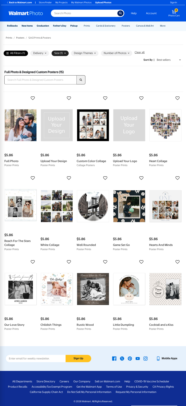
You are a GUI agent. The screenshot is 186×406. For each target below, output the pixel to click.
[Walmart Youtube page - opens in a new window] (138, 358)
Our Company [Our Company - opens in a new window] (81, 381)
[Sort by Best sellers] (168, 60)
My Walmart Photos (81, 2)
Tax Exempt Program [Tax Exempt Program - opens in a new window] (59, 386)
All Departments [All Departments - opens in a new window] (22, 381)
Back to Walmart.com (19, 2)
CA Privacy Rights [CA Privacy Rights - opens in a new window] (163, 386)
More (162, 25)
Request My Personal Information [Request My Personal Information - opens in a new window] (136, 392)
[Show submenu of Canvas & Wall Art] (155, 26)
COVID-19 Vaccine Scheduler (151, 381)
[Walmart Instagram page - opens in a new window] (145, 358)
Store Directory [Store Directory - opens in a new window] (46, 381)
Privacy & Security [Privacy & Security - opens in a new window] (137, 386)
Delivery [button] (39, 53)
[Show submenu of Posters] (131, 26)
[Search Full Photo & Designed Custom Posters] (40, 79)
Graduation (43, 25)
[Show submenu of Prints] (91, 26)
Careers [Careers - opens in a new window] (64, 381)
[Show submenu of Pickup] (79, 26)
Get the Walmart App (89, 386)
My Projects (61, 2)
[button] (20, 98)
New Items (27, 25)
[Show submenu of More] (167, 26)
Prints (87, 25)
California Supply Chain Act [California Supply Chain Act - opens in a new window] (46, 392)
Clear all (140, 52)
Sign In (173, 2)
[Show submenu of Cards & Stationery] (117, 26)
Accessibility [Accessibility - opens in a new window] (39, 386)
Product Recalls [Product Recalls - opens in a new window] (17, 386)
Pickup (74, 25)
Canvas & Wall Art (145, 25)
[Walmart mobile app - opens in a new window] (166, 358)
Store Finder (45, 2)
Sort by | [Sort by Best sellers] (148, 59)
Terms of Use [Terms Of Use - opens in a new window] (114, 386)
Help (134, 13)
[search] (81, 79)
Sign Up (78, 358)
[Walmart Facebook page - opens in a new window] (114, 358)
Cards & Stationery (106, 25)
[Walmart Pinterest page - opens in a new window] (130, 358)
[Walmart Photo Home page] (25, 13)
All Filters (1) (15, 53)
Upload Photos (103, 2)
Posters (126, 25)
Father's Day (59, 25)
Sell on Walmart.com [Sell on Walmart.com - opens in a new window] (107, 381)
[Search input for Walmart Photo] (84, 13)
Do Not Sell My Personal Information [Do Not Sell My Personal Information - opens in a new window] (89, 392)
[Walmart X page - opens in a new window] (122, 358)
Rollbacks (12, 25)
